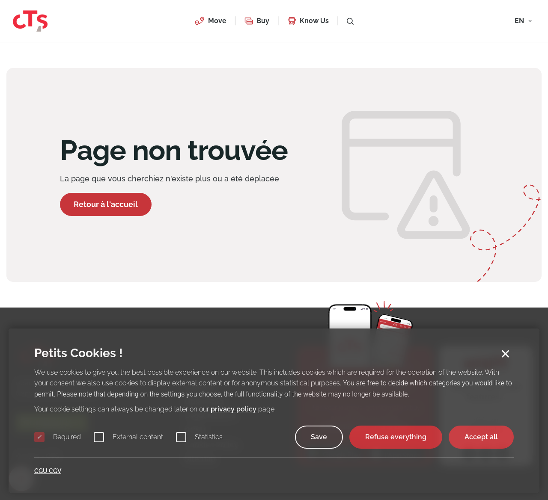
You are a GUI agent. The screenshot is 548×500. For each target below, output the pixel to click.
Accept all (481, 437)
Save (319, 437)
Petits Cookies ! (78, 353)
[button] (210, 21)
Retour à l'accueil (106, 204)
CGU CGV (47, 470)
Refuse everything (395, 437)
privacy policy (233, 409)
